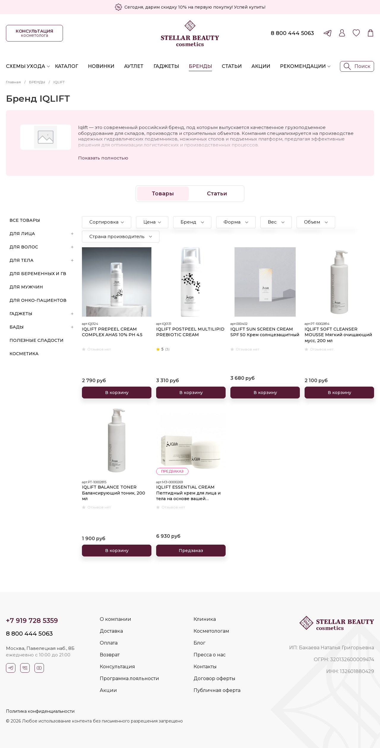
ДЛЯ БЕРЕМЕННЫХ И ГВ (38, 273)
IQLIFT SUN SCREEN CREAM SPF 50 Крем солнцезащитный (264, 332)
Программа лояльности (129, 678)
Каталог (66, 66)
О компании (115, 619)
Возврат (110, 655)
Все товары (25, 220)
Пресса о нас (210, 655)
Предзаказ (191, 550)
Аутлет (133, 66)
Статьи (232, 66)
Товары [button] (163, 193)
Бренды (200, 66)
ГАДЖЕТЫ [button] (42, 313)
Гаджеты (166, 66)
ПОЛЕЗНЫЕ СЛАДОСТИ (37, 340)
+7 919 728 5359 (32, 621)
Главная (13, 82)
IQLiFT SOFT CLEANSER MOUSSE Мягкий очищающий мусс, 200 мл (338, 334)
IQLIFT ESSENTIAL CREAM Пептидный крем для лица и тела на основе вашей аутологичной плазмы (188, 493)
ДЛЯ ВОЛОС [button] (42, 247)
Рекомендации (303, 66)
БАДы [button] (42, 327)
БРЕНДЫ (37, 82)
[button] (106, 222)
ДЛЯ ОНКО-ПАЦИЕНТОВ (38, 300)
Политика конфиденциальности (40, 711)
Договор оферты (214, 678)
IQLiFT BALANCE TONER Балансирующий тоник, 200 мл (113, 492)
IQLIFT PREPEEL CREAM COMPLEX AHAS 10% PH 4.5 (112, 332)
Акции (260, 66)
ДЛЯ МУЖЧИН (26, 287)
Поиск (357, 66)
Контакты (205, 666)
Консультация (117, 666)
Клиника (205, 619)
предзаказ (172, 471)
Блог (199, 643)
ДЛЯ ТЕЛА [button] (42, 260)
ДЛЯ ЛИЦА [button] (42, 233)
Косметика (24, 353)
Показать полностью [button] (103, 158)
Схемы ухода (25, 66)
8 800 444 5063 (292, 33)
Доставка (111, 631)
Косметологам (211, 631)
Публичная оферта (217, 690)
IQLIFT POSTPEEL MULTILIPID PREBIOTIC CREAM (190, 332)
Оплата (109, 643)
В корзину (117, 392)
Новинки (101, 66)
